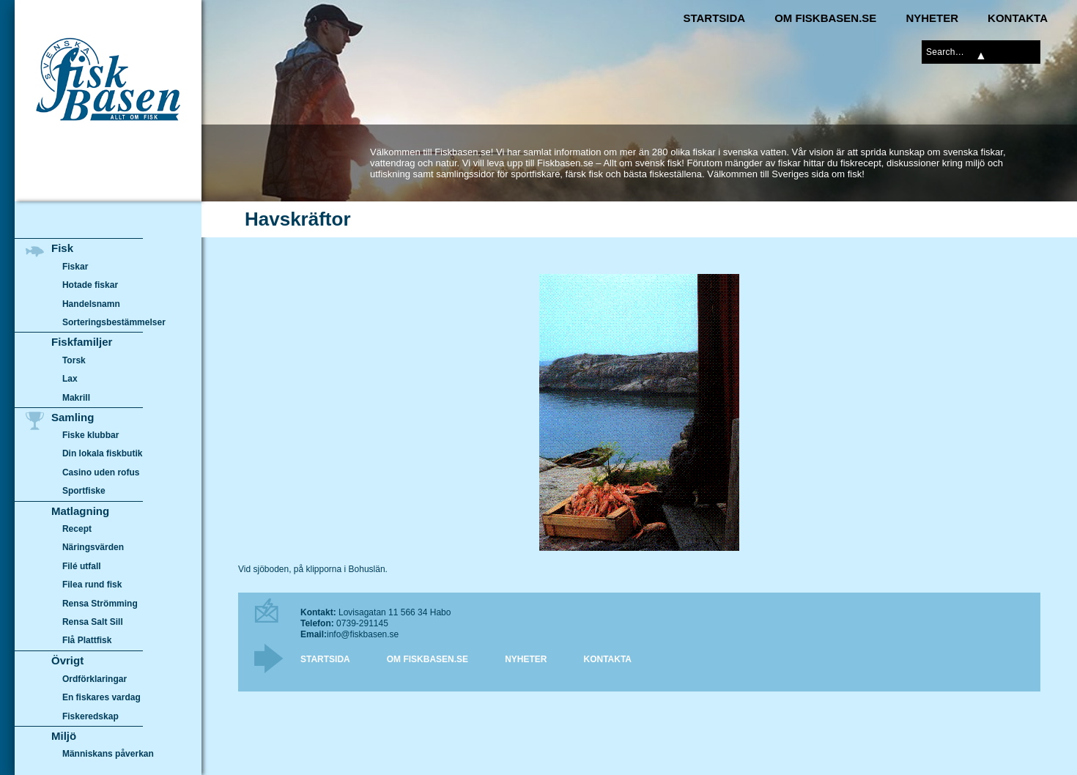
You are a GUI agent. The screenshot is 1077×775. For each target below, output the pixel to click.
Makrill (76, 398)
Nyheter (932, 18)
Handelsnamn (91, 304)
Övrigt (67, 660)
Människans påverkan (108, 754)
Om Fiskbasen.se (825, 18)
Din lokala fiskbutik (102, 454)
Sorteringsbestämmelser (114, 322)
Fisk (62, 248)
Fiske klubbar (90, 435)
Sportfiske (84, 491)
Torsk (74, 360)
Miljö (63, 736)
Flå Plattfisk (86, 641)
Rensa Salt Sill (92, 622)
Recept (77, 529)
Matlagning (80, 511)
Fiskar (75, 267)
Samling (72, 417)
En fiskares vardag (101, 697)
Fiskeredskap (90, 716)
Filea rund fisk (92, 585)
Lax (70, 379)
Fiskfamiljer (81, 341)
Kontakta (1018, 18)
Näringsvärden (93, 548)
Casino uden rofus (101, 472)
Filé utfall (81, 566)
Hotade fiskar (90, 285)
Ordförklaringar (94, 679)
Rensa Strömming (100, 603)
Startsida (714, 18)
